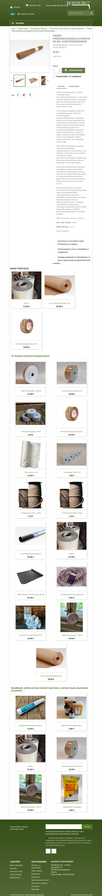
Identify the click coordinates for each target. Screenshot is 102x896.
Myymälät (35, 889)
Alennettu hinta (16, 871)
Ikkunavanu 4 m (31, 472)
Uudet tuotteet (16, 874)
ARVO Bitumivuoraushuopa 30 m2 (31, 594)
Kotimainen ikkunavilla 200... (31, 635)
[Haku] (81, 13)
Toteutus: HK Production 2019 (81, 895)
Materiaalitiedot (16, 865)
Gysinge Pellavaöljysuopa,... (72, 725)
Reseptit (13, 868)
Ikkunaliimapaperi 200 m (31, 391)
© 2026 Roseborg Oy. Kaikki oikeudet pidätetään (27, 895)
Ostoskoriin (73, 70)
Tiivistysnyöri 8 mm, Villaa (72, 513)
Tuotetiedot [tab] (74, 86)
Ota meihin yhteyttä (39, 883)
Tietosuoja (35, 877)
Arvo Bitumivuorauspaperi (31, 554)
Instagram (53, 851)
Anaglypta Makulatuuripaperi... (31, 725)
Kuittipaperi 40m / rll (72, 472)
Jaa (17, 95)
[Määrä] (56, 70)
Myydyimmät (15, 877)
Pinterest (30, 95)
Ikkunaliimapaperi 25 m (31, 431)
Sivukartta (35, 886)
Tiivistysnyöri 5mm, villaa (31, 513)
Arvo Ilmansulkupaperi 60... (60, 303)
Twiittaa (23, 95)
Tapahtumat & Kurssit (40, 880)
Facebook (48, 851)
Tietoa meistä (36, 871)
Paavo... (27, 303)
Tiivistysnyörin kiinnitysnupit (72, 594)
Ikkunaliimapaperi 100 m (72, 635)
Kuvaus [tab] (61, 86)
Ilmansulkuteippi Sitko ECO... (26, 344)
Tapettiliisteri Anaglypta (72, 807)
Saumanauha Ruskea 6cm (72, 391)
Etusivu (17, 7)
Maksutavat (36, 874)
